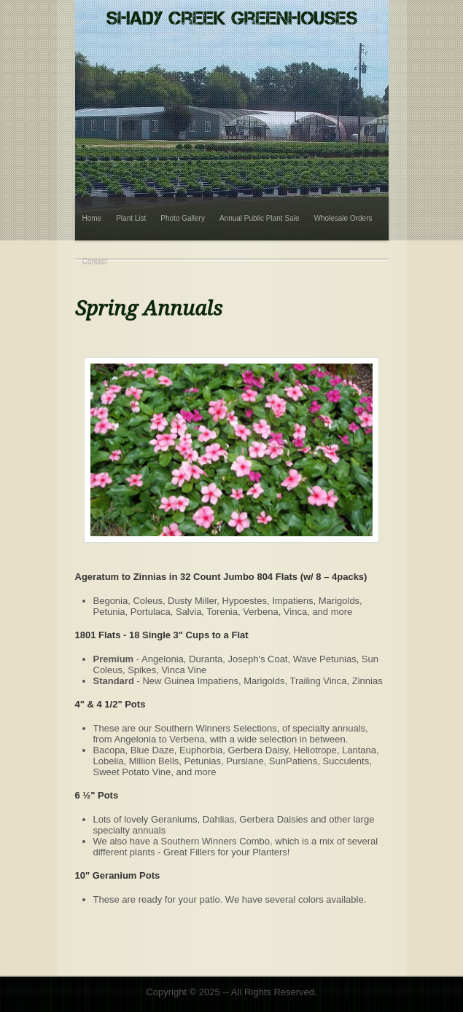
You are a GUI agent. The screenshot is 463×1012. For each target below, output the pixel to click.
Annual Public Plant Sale (259, 218)
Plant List (131, 218)
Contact (94, 262)
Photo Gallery (182, 218)
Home (92, 218)
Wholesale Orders (343, 218)
